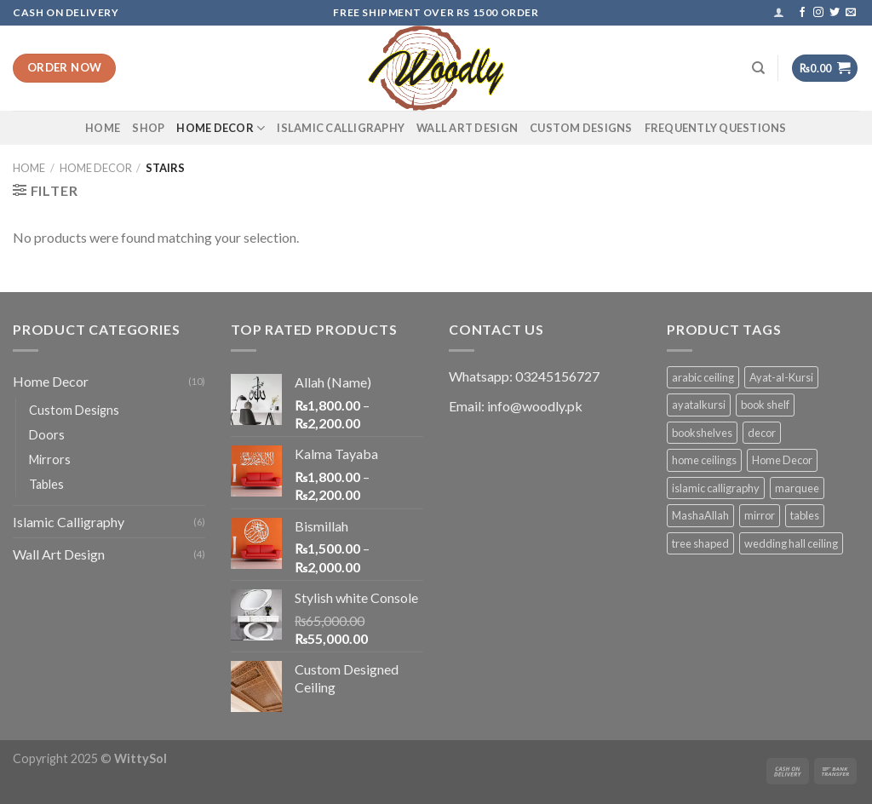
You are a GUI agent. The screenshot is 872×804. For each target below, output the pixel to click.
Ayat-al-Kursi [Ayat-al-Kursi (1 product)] (781, 377)
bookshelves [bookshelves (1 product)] (702, 432)
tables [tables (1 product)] (804, 515)
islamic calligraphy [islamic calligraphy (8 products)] (716, 488)
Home (102, 128)
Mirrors (50, 459)
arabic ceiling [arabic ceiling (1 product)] (703, 377)
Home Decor (220, 128)
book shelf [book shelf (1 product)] (765, 404)
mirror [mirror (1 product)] (759, 515)
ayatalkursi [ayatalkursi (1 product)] (699, 404)
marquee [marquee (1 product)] (797, 488)
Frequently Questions (716, 128)
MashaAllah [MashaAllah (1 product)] (700, 515)
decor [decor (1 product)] (762, 432)
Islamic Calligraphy (340, 128)
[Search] (758, 68)
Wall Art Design (467, 128)
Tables (46, 484)
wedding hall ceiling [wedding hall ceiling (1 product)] (791, 543)
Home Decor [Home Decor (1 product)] (782, 460)
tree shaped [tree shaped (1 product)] (700, 543)
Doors (47, 435)
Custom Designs (581, 128)
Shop (148, 128)
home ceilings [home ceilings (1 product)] (704, 460)
